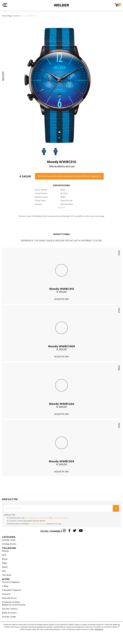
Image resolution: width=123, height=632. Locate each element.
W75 (4, 555)
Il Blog (5, 586)
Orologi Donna (9, 544)
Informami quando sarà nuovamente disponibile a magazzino (69, 176)
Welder (61, 5)
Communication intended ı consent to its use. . (35, 524)
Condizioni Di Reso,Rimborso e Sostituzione (14, 603)
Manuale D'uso (9, 598)
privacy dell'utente (60, 518)
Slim (4, 571)
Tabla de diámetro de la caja (62, 166)
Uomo (16, 16)
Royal (4, 559)
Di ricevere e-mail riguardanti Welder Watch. (26, 521)
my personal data (36, 524)
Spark (4, 567)
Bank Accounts (9, 612)
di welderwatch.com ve (37, 518)
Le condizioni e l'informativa (37, 518)
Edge (4, 563)
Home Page (7, 16)
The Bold (6, 575)
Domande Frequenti (11, 590)
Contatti (6, 594)
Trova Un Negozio (11, 582)
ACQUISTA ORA (61, 299)
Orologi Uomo (9, 540)
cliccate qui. (99, 629)
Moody (5, 551)
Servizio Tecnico (10, 608)
